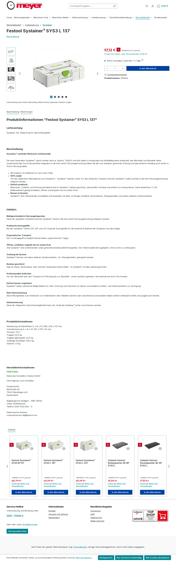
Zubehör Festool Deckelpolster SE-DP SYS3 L (151, 463)
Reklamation (54, 517)
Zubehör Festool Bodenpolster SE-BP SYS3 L (118, 463)
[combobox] (90, 6)
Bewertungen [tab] (26, 112)
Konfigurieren (106, 557)
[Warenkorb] (163, 6)
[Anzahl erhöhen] (122, 68)
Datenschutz (96, 517)
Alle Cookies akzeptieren (157, 557)
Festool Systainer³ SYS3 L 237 (85, 461)
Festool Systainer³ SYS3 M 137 (21, 461)
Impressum (95, 511)
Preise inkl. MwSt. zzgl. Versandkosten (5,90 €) (125, 54)
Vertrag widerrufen (17, 531)
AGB (92, 514)
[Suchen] (114, 6)
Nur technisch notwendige (129, 557)
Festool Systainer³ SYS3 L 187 (53, 461)
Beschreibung (13, 36)
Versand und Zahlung (58, 514)
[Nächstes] (97, 73)
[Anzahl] (115, 68)
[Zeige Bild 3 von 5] (59, 97)
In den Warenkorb (148, 68)
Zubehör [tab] (12, 430)
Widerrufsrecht (97, 521)
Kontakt (52, 511)
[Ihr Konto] (153, 6)
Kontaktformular (29, 524)
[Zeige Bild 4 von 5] (62, 97)
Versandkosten (80, 547)
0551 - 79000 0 (15, 515)
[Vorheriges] (20, 73)
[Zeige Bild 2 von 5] (55, 97)
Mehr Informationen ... (84, 558)
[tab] (13, 112)
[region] (53, 73)
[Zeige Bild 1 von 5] (51, 97)
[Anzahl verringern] (106, 68)
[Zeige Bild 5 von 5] (66, 97)
